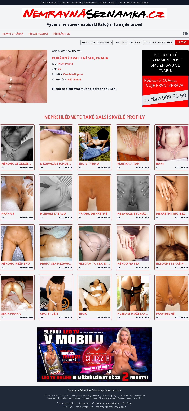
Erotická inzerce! (48, 2)
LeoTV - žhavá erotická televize (133, 2)
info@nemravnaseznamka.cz (111, 406)
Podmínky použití (65, 403)
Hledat (182, 42)
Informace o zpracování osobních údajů (111, 403)
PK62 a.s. (68, 406)
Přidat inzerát (38, 34)
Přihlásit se (61, 34)
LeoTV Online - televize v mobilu (99, 2)
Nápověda (82, 403)
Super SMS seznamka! (70, 2)
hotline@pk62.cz (84, 406)
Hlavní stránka (12, 34)
